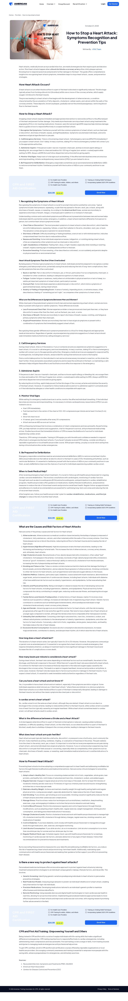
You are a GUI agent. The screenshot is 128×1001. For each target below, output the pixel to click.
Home (42, 4)
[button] (51, 4)
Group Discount (64, 4)
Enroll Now (101, 192)
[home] (18, 4)
